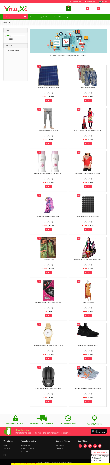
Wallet (103, 1)
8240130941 (96, 460)
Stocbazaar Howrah (12, 50)
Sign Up (101, 8)
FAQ (4, 455)
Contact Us (59, 449)
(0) (52, 93)
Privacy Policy (25, 445)
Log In (89, 8)
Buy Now (48, 101)
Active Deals (90, 1)
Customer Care (75, 1)
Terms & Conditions (27, 449)
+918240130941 (103, 456)
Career (5, 452)
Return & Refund (26, 452)
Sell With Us (60, 445)
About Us (6, 449)
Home (5, 445)
